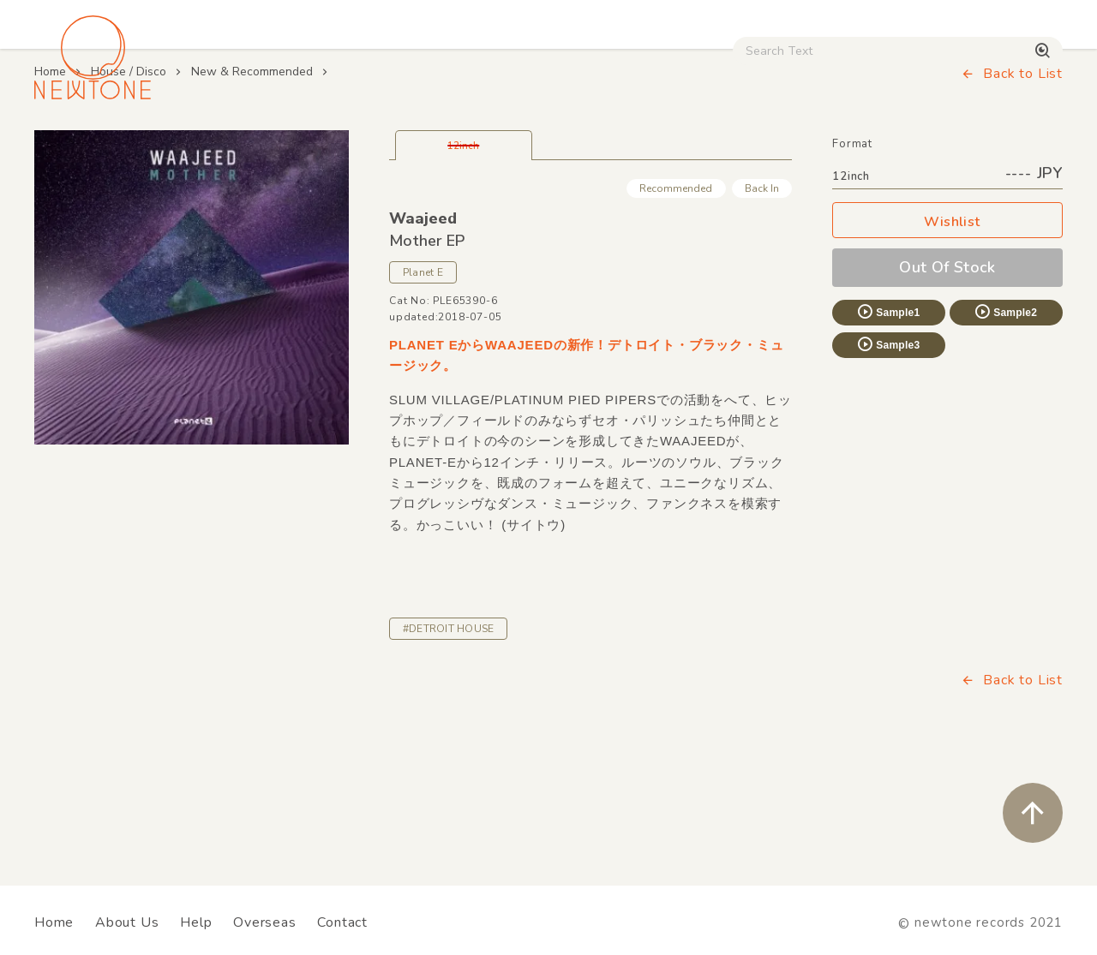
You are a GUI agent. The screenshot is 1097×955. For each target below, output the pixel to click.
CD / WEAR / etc (624, 146)
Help (196, 922)
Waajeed (423, 332)
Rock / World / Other (474, 146)
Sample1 (888, 425)
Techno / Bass (209, 146)
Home (50, 185)
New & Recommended (252, 185)
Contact (342, 922)
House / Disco (87, 146)
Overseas (264, 922)
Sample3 (888, 458)
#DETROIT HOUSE (448, 742)
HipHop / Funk (331, 146)
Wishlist (947, 336)
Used (730, 146)
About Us (127, 922)
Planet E (423, 386)
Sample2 (1005, 425)
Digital (801, 146)
